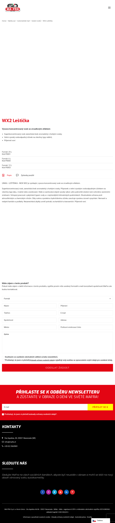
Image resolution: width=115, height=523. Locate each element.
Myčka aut (11, 21)
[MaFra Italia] (12, 7)
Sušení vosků (36, 21)
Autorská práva (80, 517)
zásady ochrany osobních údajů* (43, 414)
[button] (109, 7)
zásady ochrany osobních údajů (42, 360)
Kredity (89, 517)
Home (4, 21)
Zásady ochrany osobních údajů (62, 517)
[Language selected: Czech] (100, 520)
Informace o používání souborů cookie (36, 517)
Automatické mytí (23, 21)
